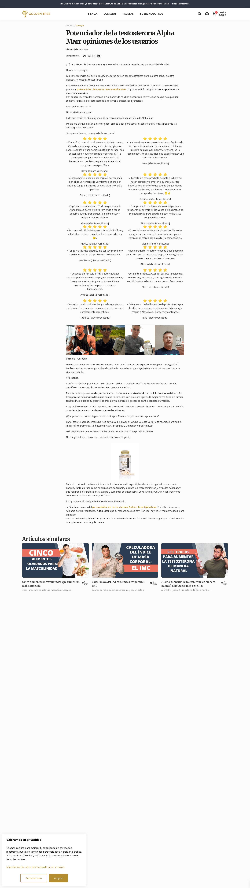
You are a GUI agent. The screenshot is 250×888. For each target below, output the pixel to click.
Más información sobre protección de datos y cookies (35, 867)
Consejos (109, 13)
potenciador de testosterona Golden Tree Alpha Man (124, 507)
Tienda (92, 13)
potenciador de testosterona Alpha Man (101, 89)
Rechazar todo (34, 878)
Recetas (128, 13)
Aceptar (58, 878)
